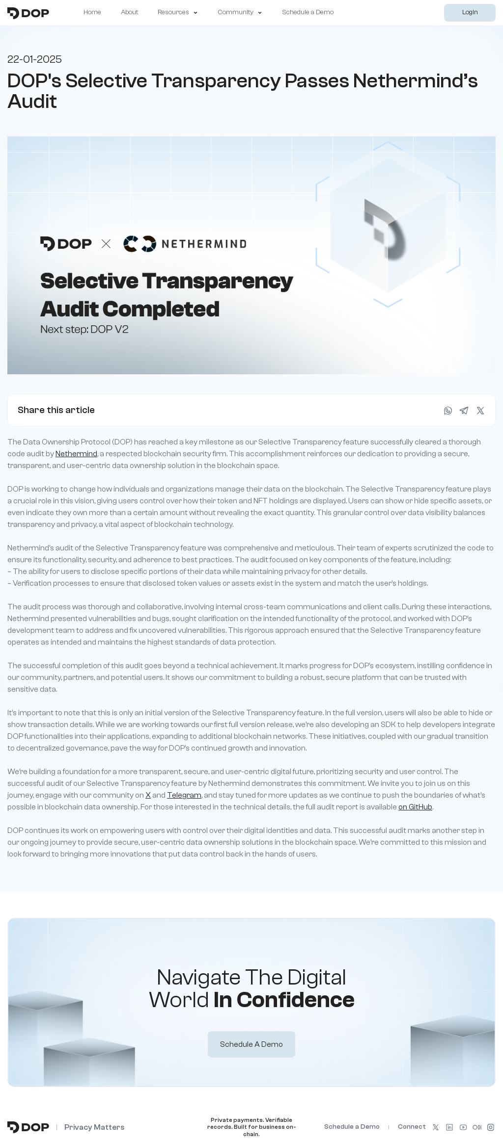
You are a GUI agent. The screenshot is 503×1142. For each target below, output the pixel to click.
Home (92, 12)
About (129, 12)
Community (240, 12)
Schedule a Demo (308, 12)
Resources (178, 12)
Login (470, 12)
